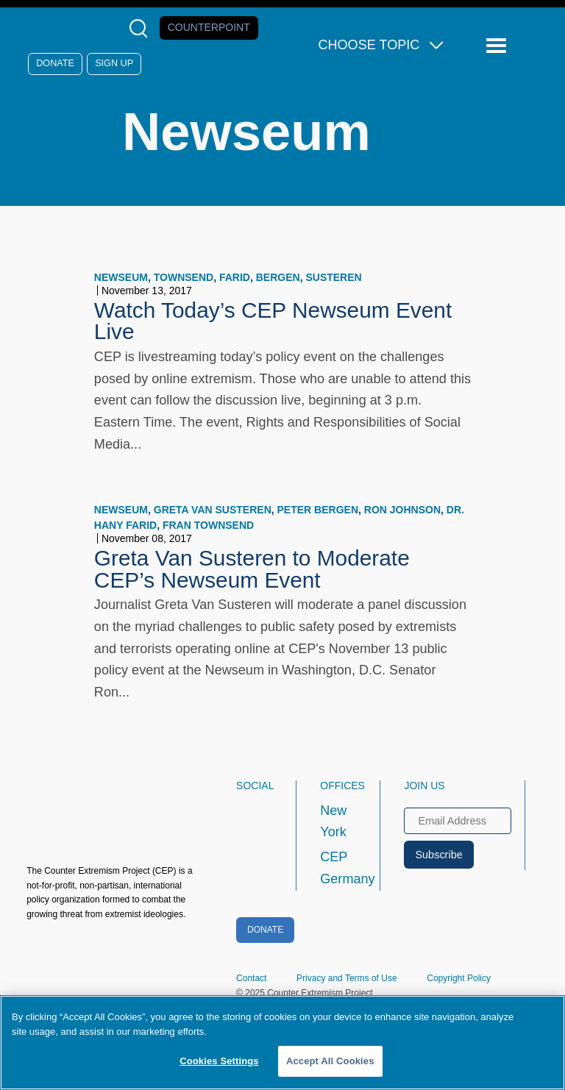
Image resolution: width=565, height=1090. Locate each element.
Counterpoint (209, 27)
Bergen (278, 277)
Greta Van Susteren (212, 510)
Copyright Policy (459, 978)
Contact (251, 978)
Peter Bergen (317, 510)
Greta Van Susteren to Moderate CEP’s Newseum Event (252, 569)
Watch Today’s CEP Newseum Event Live (273, 321)
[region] (282, 1042)
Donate (55, 63)
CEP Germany (336, 867)
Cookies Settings (219, 1060)
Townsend (183, 277)
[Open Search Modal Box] (141, 28)
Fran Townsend (208, 525)
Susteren (333, 277)
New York (333, 821)
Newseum (121, 277)
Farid (234, 277)
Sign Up (114, 63)
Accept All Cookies (330, 1060)
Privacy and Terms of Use (346, 978)
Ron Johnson (402, 510)
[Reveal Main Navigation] (498, 46)
